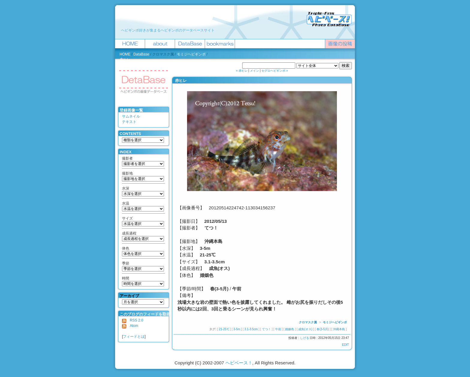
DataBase (141, 54)
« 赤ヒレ (242, 70)
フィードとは (133, 336)
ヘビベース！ (238, 362)
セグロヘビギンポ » (274, 70)
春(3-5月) (323, 329)
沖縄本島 (339, 329)
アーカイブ (129, 296)
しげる (304, 338)
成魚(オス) (305, 329)
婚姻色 (289, 329)
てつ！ (266, 329)
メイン (254, 70)
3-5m (237, 329)
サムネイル (131, 116)
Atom (130, 326)
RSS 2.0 (132, 320)
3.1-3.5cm (250, 329)
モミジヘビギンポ (191, 54)
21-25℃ (224, 329)
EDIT (345, 344)
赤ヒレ (125, 59)
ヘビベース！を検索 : (224, 66)
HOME (125, 54)
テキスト (129, 122)
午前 (278, 329)
